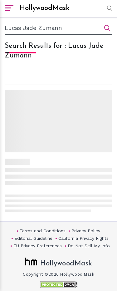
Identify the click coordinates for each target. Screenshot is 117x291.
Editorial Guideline (33, 238)
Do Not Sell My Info (89, 245)
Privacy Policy (85, 230)
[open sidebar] (9, 8)
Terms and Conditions (43, 230)
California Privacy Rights (83, 238)
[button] (108, 8)
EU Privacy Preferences (37, 245)
